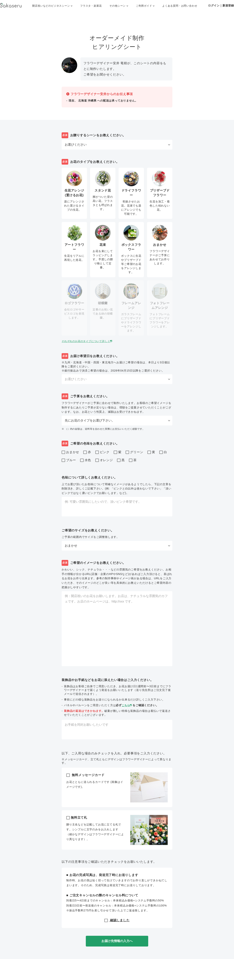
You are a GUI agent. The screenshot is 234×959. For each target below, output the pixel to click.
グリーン (134, 452)
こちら (127, 705)
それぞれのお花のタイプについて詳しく (89, 341)
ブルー (69, 460)
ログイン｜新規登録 (221, 5)
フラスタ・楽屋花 (91, 5)
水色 (85, 460)
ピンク (102, 452)
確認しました (116, 920)
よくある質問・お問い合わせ (179, 5)
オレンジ (104, 460)
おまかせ (70, 452)
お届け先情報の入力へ (117, 941)
